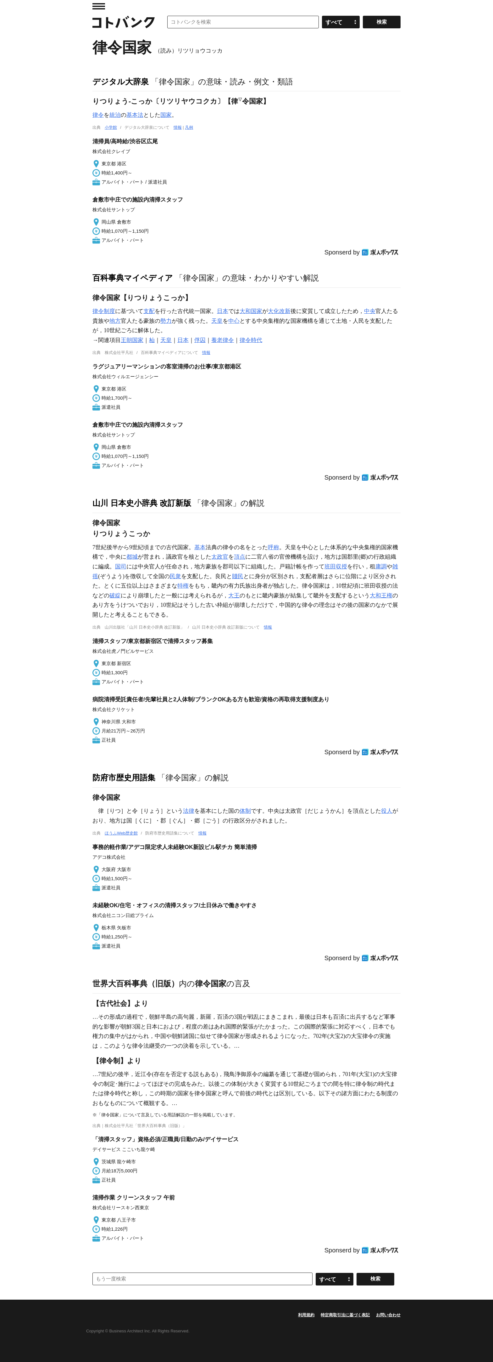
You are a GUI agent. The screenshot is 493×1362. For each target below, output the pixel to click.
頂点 (239, 557)
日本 (222, 311)
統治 (115, 115)
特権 (183, 586)
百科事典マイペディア (132, 277)
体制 (245, 811)
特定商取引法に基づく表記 (345, 1315)
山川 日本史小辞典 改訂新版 (141, 503)
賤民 (237, 576)
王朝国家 (132, 340)
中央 (369, 311)
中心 (234, 321)
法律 (188, 811)
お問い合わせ (388, 1315)
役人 (386, 811)
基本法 (134, 115)
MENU (98, 6)
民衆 (175, 576)
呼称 (273, 547)
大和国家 (251, 311)
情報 (178, 127)
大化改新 (279, 311)
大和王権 (381, 595)
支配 (149, 311)
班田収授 (335, 566)
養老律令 (222, 340)
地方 (115, 321)
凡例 (189, 127)
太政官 (219, 557)
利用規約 (306, 1315)
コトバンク (123, 22)
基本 (200, 547)
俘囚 (200, 340)
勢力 (166, 321)
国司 (120, 566)
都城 (132, 557)
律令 (98, 115)
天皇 (217, 321)
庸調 (381, 566)
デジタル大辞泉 (120, 81)
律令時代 (251, 340)
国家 (166, 115)
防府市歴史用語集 (123, 777)
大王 (234, 595)
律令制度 (103, 311)
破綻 (115, 595)
